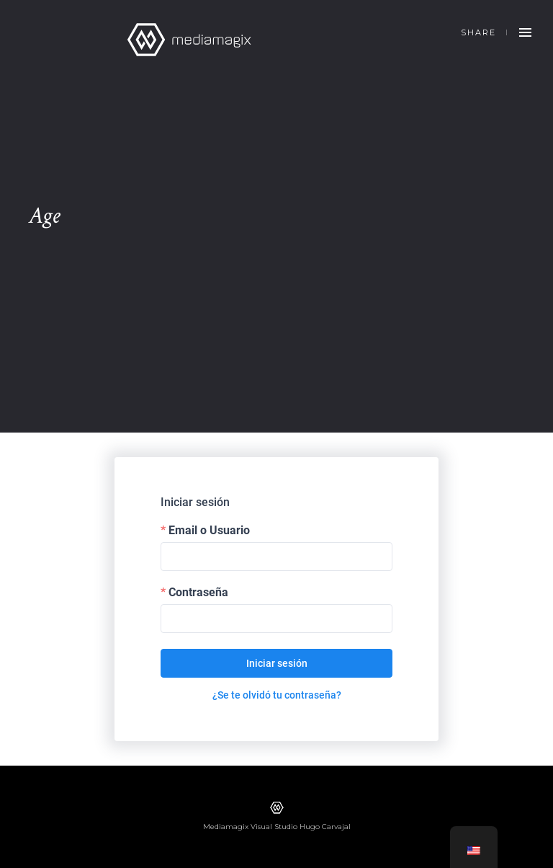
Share (478, 32)
